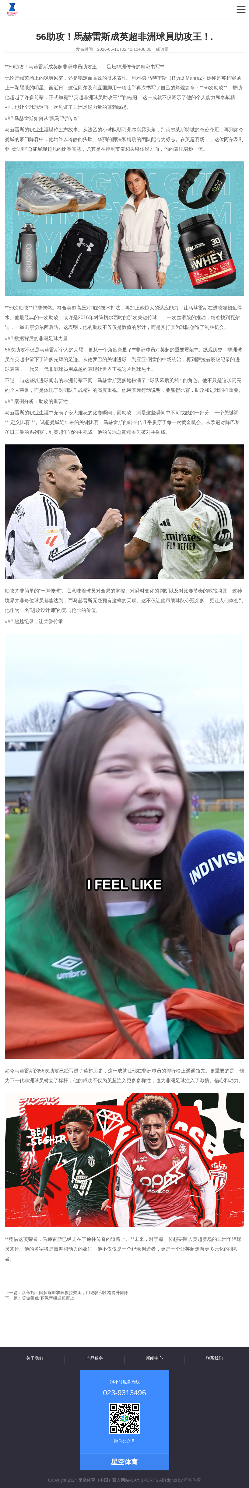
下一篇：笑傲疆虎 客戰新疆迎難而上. (40, 1298)
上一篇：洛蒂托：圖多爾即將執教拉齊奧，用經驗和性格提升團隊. (67, 1292)
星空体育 (192, 1480)
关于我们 (34, 1358)
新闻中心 (154, 1358)
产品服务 (94, 1358)
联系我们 (214, 1358)
